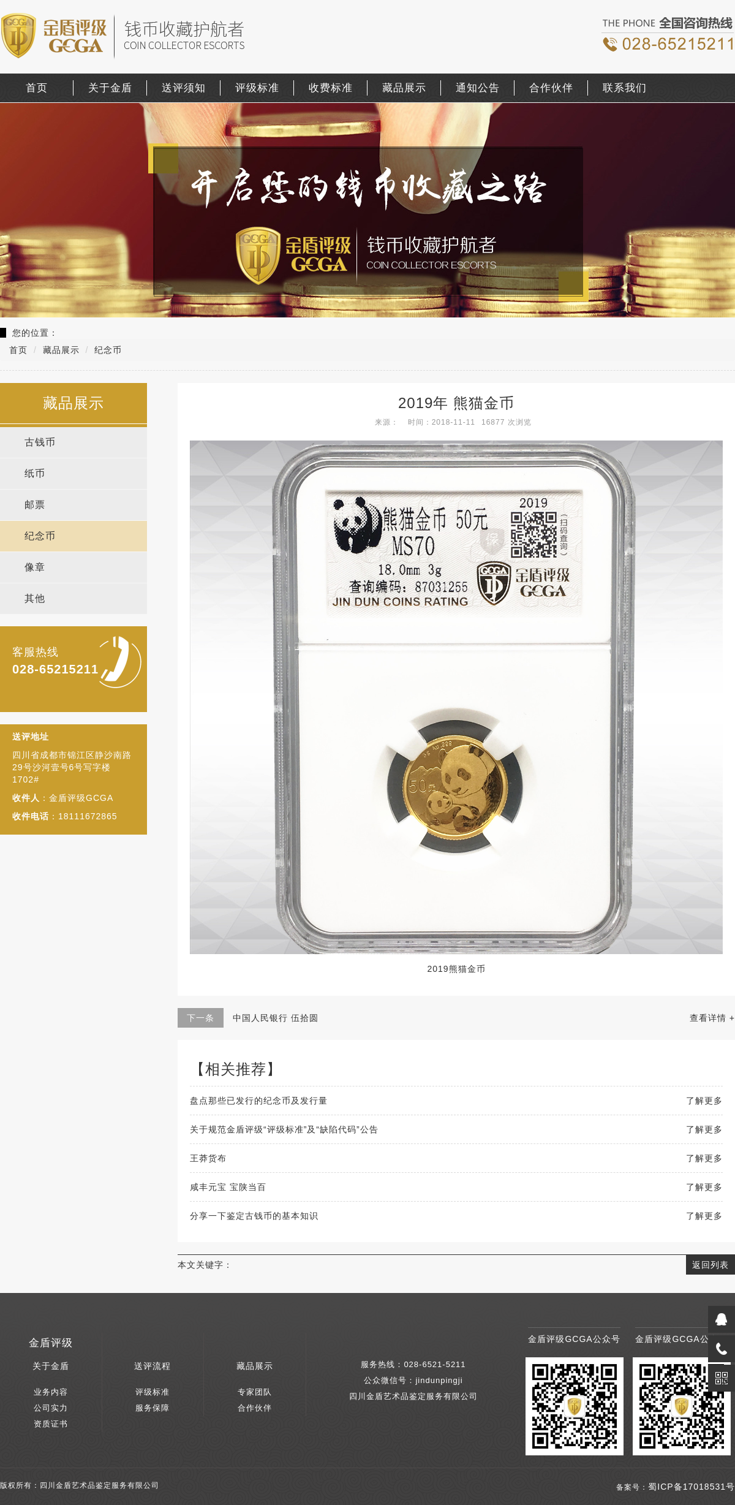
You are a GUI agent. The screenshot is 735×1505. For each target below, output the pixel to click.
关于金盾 (110, 88)
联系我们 (625, 88)
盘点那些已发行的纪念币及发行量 (259, 1100)
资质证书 (51, 1423)
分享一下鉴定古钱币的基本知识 (254, 1216)
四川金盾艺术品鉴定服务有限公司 (413, 1396)
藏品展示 (404, 88)
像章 (34, 567)
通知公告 (478, 88)
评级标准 (257, 88)
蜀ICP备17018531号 (691, 1487)
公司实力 (51, 1407)
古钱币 (40, 442)
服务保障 (152, 1407)
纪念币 (40, 536)
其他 (34, 598)
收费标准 (331, 88)
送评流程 (152, 1366)
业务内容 (51, 1392)
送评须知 (184, 88)
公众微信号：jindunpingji (413, 1380)
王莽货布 (208, 1158)
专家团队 (255, 1392)
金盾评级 (51, 1343)
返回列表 (710, 1265)
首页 (37, 88)
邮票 (34, 504)
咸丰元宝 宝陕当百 (228, 1187)
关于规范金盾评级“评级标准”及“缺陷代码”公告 (284, 1129)
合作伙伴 (551, 88)
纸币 (34, 473)
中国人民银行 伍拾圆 (275, 1018)
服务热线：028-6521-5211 (413, 1364)
